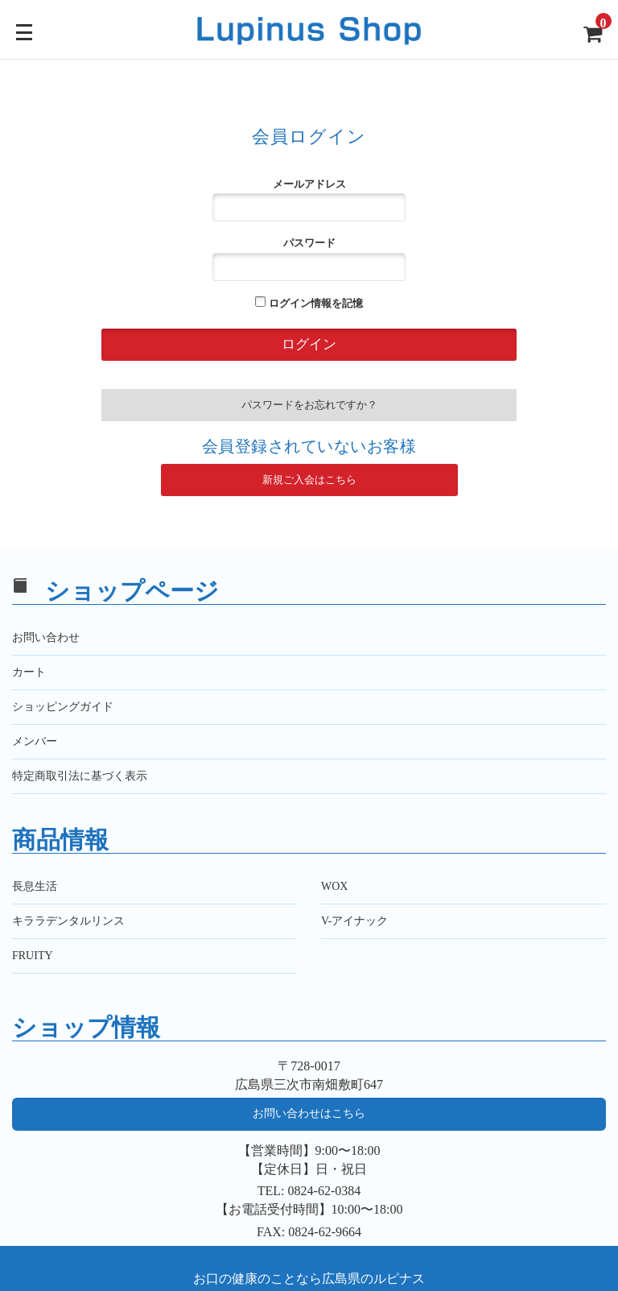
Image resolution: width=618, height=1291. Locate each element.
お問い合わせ (46, 637)
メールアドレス (309, 199)
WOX (334, 886)
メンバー (34, 741)
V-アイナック (355, 921)
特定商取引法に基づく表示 (79, 776)
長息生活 (34, 886)
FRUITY (32, 956)
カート (29, 672)
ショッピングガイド (62, 707)
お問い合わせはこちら (309, 1113)
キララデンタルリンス (68, 921)
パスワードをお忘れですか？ (309, 405)
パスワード (309, 258)
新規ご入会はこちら (309, 480)
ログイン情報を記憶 (308, 302)
